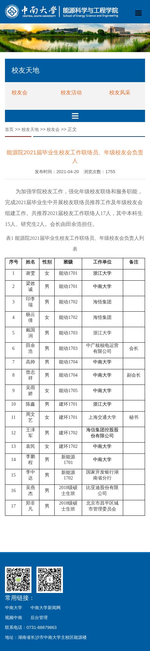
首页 (9, 129)
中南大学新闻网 (45, 607)
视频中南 (13, 617)
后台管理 (39, 617)
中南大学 (13, 607)
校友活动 (71, 92)
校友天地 (30, 129)
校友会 (19, 92)
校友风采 (119, 92)
